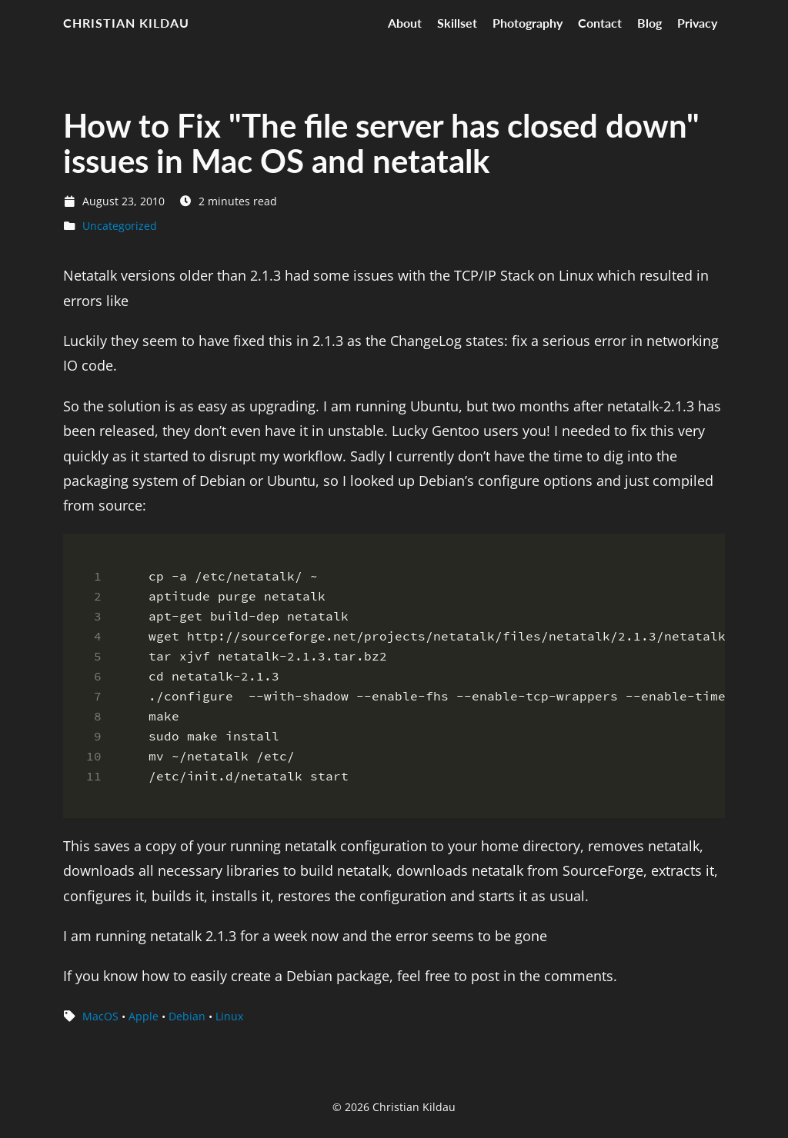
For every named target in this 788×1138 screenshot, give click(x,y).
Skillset (457, 22)
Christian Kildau (126, 22)
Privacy (697, 22)
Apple (144, 1016)
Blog (649, 22)
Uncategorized (119, 225)
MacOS (100, 1016)
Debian (187, 1016)
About (405, 22)
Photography (527, 22)
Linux (229, 1016)
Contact (600, 22)
